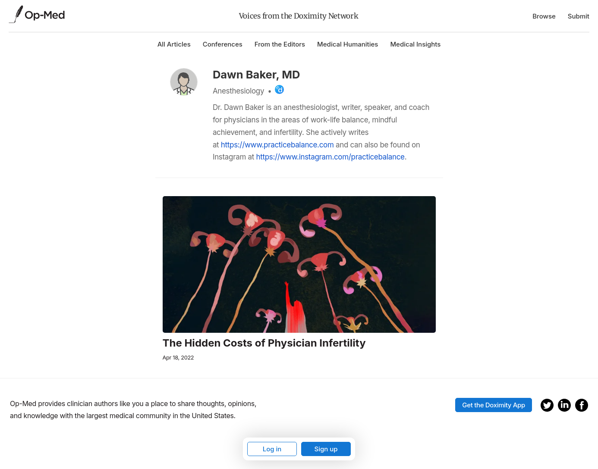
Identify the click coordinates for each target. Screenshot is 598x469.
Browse (544, 16)
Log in (272, 449)
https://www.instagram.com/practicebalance (330, 157)
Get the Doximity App (493, 405)
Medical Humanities (347, 44)
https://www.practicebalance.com (277, 145)
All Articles (174, 44)
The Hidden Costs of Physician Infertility (264, 343)
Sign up (325, 449)
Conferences (222, 44)
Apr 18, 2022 (178, 357)
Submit (578, 16)
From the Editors (280, 44)
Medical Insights (415, 44)
